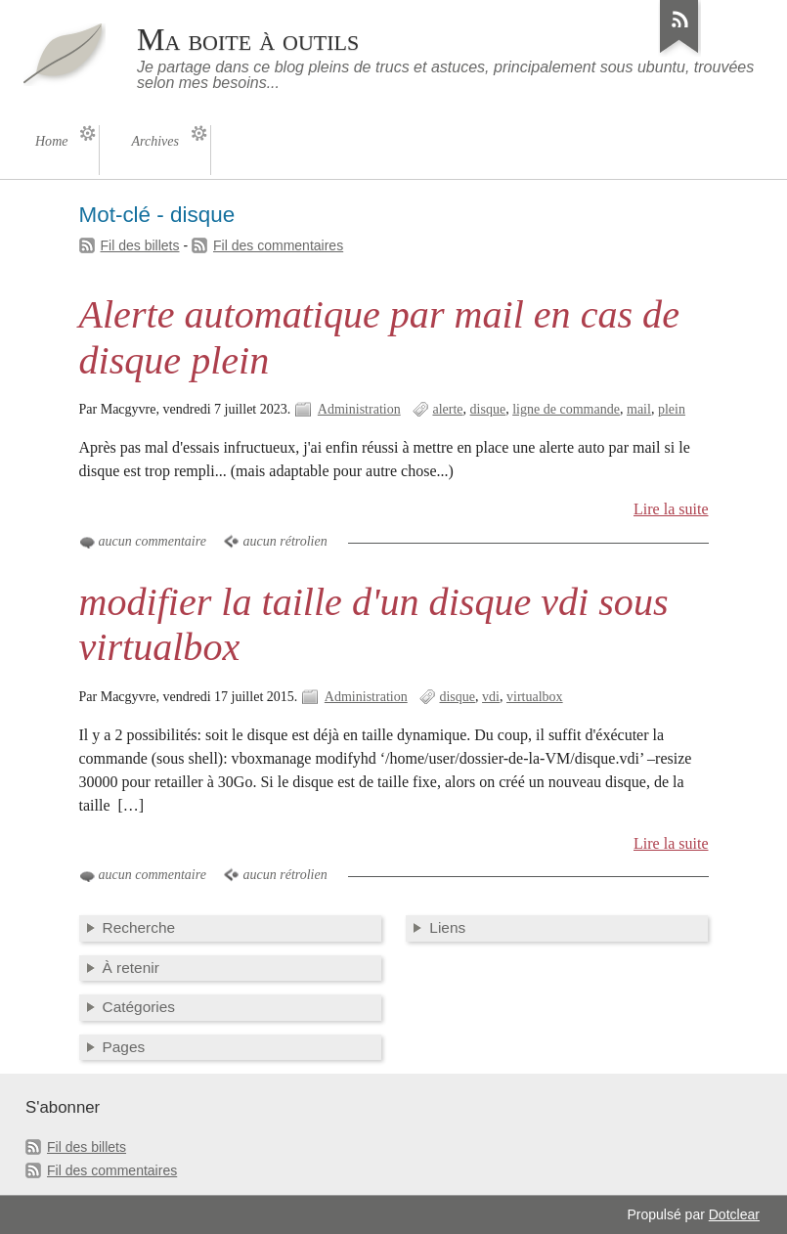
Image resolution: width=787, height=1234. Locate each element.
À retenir (131, 967)
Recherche (139, 927)
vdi (491, 696)
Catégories (139, 1006)
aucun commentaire (152, 541)
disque (488, 409)
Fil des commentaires (278, 245)
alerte (447, 409)
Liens (447, 927)
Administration (359, 409)
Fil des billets (140, 245)
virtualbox (534, 696)
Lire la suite (671, 509)
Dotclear (734, 1214)
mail (639, 409)
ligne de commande (566, 409)
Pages (124, 1046)
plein (671, 409)
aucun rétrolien (284, 541)
